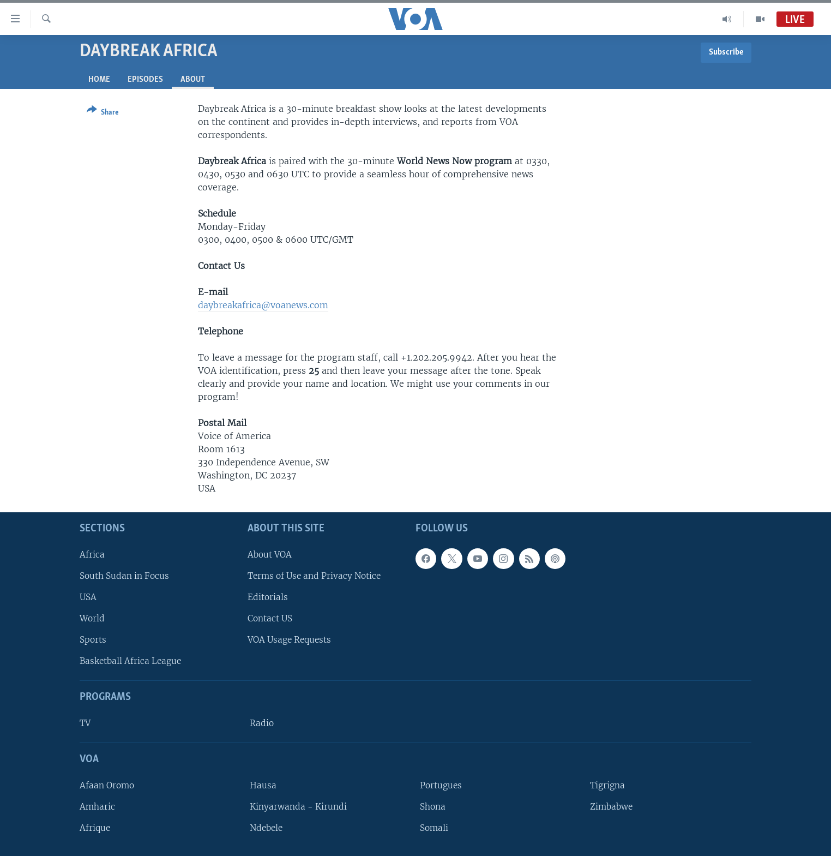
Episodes (145, 79)
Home (99, 79)
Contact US (270, 618)
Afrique (95, 828)
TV (85, 723)
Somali (434, 828)
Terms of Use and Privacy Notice (314, 576)
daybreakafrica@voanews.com (263, 305)
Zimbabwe (611, 806)
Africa (92, 554)
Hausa (263, 785)
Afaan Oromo (107, 785)
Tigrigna (607, 785)
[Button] (103, 113)
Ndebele (266, 828)
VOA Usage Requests (289, 639)
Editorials (268, 597)
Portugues (441, 785)
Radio (262, 723)
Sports (93, 639)
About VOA (270, 554)
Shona (432, 806)
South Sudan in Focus (124, 576)
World (92, 618)
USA (88, 597)
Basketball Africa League (130, 661)
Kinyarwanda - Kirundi (298, 806)
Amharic (97, 806)
